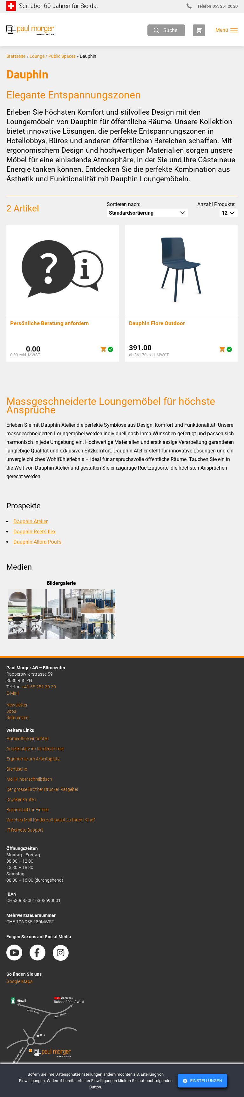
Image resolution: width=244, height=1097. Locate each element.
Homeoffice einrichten (27, 738)
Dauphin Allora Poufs (37, 542)
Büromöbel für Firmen (27, 809)
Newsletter (17, 704)
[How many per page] (229, 213)
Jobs (11, 711)
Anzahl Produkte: (216, 204)
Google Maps (19, 981)
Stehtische (16, 769)
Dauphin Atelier (30, 521)
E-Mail (12, 693)
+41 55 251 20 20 (39, 686)
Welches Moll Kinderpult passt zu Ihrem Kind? (50, 819)
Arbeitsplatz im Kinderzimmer (35, 748)
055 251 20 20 (215, 6)
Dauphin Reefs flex (34, 532)
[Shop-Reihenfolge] (147, 213)
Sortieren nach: (123, 204)
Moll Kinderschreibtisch (29, 779)
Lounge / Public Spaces (53, 56)
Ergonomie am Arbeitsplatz (33, 758)
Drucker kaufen (21, 799)
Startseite (15, 56)
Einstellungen (205, 1081)
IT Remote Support (24, 830)
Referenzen (17, 717)
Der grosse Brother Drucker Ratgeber (42, 789)
